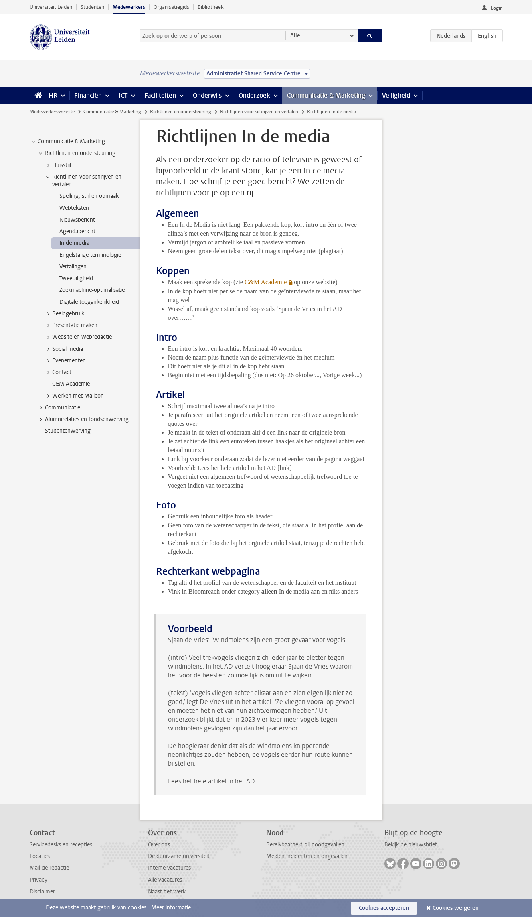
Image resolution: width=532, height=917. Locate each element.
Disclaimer (42, 891)
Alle (295, 35)
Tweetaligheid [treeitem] (76, 278)
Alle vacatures (165, 880)
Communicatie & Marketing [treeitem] (67, 142)
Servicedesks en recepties (61, 844)
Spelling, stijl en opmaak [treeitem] (89, 196)
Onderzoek (254, 95)
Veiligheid (396, 95)
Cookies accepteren (384, 908)
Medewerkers (129, 7)
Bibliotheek (211, 7)
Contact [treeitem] (58, 372)
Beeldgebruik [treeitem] (64, 314)
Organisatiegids (171, 7)
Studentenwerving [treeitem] (68, 431)
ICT (123, 95)
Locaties (40, 856)
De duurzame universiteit (179, 856)
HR (53, 95)
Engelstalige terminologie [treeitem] (90, 255)
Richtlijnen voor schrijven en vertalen (259, 111)
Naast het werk (167, 891)
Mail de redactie (49, 868)
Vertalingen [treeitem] (73, 266)
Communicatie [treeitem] (58, 408)
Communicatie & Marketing (326, 95)
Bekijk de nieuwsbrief (410, 844)
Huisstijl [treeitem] (58, 165)
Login (497, 8)
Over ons (159, 844)
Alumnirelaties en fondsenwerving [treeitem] (83, 419)
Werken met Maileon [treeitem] (74, 396)
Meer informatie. (171, 907)
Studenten (92, 7)
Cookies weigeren (456, 908)
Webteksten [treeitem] (74, 208)
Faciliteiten (160, 95)
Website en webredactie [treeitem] (78, 337)
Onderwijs (207, 95)
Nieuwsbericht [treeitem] (77, 220)
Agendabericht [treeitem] (77, 231)
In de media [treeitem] (74, 243)
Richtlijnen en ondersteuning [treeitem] (76, 153)
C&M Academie (266, 282)
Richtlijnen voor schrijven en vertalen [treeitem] (83, 180)
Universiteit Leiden (51, 7)
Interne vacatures (169, 868)
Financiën (88, 95)
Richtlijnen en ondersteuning (180, 111)
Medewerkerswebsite (52, 111)
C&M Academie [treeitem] (71, 384)
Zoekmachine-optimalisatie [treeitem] (92, 290)
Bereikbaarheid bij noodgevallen (305, 844)
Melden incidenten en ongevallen (307, 856)
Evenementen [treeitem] (65, 361)
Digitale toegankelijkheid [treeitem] (89, 302)
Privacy (38, 880)
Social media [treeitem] (64, 349)
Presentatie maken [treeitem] (71, 325)
